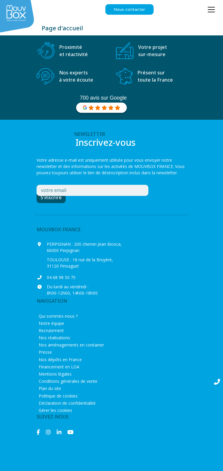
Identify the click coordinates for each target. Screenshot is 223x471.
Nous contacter (129, 9)
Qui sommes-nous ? (58, 316)
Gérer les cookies (55, 410)
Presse (45, 352)
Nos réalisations (54, 337)
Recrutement (51, 330)
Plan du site (50, 388)
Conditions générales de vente (68, 381)
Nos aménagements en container (71, 345)
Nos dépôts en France (60, 359)
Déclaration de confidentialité (67, 403)
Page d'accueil (62, 28)
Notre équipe (51, 323)
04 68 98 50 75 (61, 277)
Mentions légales (55, 374)
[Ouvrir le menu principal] (211, 9)
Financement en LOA (59, 367)
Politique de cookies (58, 396)
